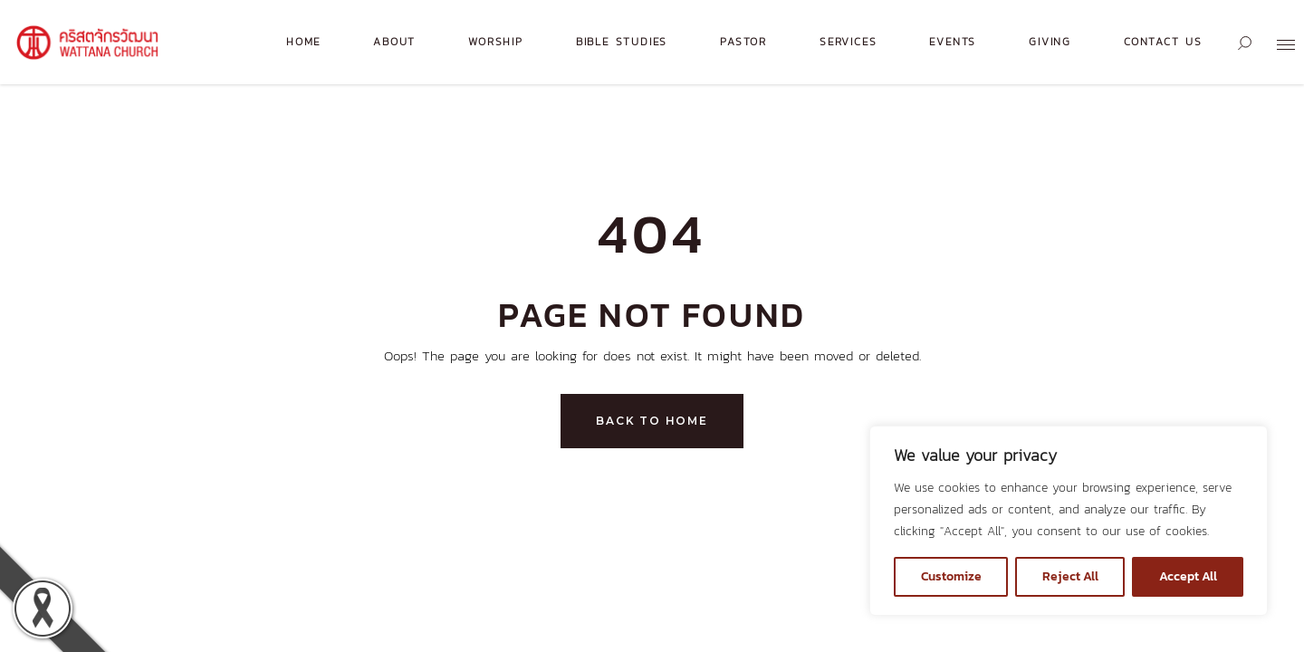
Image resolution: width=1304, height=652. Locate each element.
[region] (1068, 521)
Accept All (1188, 576)
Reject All (1070, 576)
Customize (951, 576)
